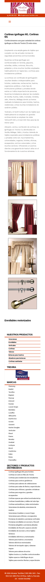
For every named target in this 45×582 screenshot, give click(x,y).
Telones (11, 352)
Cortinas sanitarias (15, 361)
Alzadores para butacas (17, 358)
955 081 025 (12, 15)
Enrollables (12, 342)
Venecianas (13, 339)
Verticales (12, 346)
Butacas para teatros (16, 355)
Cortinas (12, 349)
